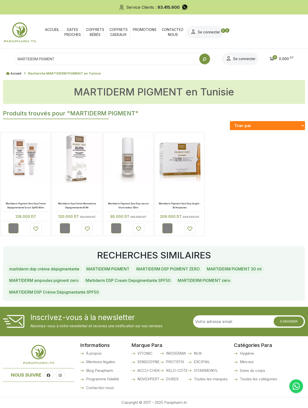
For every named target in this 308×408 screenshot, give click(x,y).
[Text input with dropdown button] (107, 59)
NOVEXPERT (147, 379)
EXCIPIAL (201, 361)
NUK (197, 353)
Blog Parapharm (99, 370)
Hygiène (246, 353)
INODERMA (175, 353)
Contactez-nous (99, 387)
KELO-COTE (176, 370)
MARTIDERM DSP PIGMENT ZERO (168, 268)
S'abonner (289, 321)
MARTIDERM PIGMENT (107, 268)
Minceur (246, 361)
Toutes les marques (210, 379)
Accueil (16, 73)
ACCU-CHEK (148, 370)
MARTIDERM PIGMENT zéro (204, 280)
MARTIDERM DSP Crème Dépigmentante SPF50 (54, 292)
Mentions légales (100, 361)
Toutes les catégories (258, 379)
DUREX (172, 379)
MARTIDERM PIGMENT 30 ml (234, 268)
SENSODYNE (147, 361)
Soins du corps (252, 370)
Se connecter (274, 31)
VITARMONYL (205, 370)
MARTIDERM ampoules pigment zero (44, 280)
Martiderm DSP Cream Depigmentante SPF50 (128, 280)
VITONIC (144, 353)
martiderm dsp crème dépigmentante (44, 268)
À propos (93, 353)
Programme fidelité (102, 379)
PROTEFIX (174, 361)
